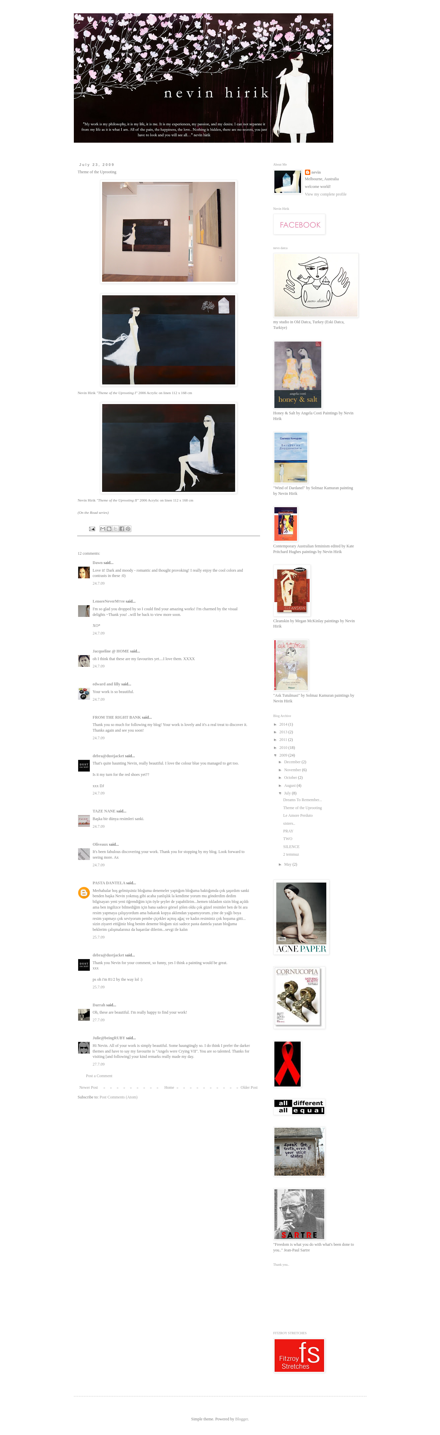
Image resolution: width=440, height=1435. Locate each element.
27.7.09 (99, 1020)
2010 (283, 747)
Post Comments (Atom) (119, 1097)
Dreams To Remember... (302, 799)
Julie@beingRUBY (109, 1038)
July (288, 793)
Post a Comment (99, 1076)
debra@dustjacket (108, 756)
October (291, 777)
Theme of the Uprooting (302, 807)
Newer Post (88, 1087)
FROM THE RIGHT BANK (117, 717)
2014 (283, 724)
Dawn (98, 562)
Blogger (241, 1419)
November (293, 770)
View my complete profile (326, 194)
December (292, 762)
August (290, 785)
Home (169, 1087)
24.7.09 (99, 583)
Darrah (99, 1005)
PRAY (288, 831)
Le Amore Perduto (298, 815)
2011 (283, 739)
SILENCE (291, 846)
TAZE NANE (104, 811)
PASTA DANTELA (109, 883)
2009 (283, 755)
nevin (316, 172)
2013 (283, 732)
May (288, 864)
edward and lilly (106, 684)
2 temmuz (291, 854)
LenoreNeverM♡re (109, 601)
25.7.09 (99, 937)
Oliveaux (100, 844)
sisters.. (289, 823)
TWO (287, 838)
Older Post (249, 1087)
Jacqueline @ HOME (111, 651)
